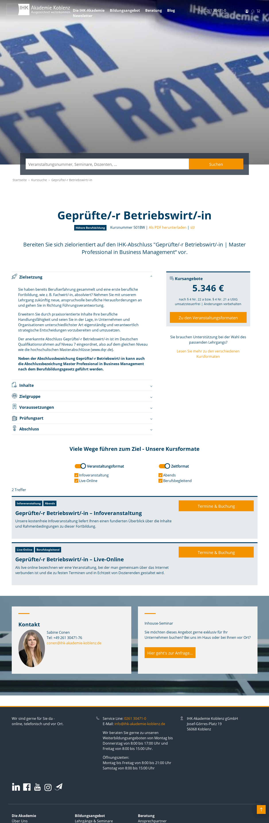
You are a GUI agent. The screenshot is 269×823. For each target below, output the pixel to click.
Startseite (20, 180)
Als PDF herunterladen (167, 227)
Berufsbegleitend (177, 480)
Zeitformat (180, 466)
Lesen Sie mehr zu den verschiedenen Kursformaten (208, 354)
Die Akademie (24, 815)
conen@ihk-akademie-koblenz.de (74, 643)
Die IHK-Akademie (89, 10)
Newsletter (82, 15)
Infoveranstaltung (94, 475)
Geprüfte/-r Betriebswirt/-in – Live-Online (69, 559)
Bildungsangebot (125, 10)
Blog (171, 10)
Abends (169, 475)
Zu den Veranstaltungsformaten (208, 317)
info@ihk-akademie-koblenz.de (139, 723)
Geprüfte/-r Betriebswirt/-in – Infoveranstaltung (78, 513)
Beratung (153, 10)
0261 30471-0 (135, 718)
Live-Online (88, 480)
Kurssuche (39, 180)
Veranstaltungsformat (105, 466)
